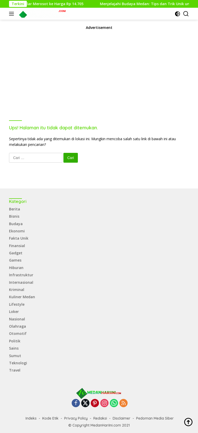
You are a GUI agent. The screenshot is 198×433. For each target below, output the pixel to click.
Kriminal (16, 289)
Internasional (21, 282)
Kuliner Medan (22, 296)
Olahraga (17, 326)
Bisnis (14, 216)
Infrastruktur (21, 274)
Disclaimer (121, 418)
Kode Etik (50, 418)
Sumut (15, 355)
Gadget (15, 252)
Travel (14, 370)
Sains (14, 348)
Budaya (16, 223)
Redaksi (100, 418)
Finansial (17, 245)
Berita (14, 209)
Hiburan (16, 267)
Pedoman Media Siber (155, 418)
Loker (14, 311)
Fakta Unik (18, 238)
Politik (14, 340)
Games (15, 260)
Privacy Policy (76, 418)
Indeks (31, 418)
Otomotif (18, 333)
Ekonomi (17, 231)
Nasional (17, 319)
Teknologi (18, 362)
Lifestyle (16, 304)
